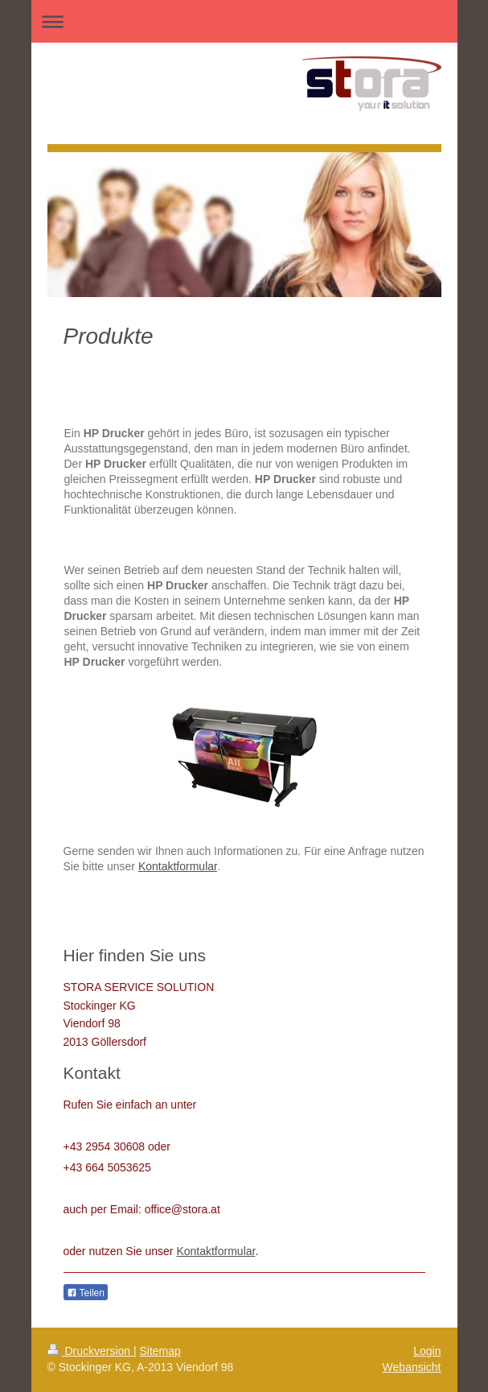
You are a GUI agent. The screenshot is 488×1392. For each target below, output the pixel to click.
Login (427, 1350)
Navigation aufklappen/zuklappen (244, 21)
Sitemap (160, 1350)
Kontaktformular (177, 866)
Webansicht (412, 1367)
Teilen (86, 1293)
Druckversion (90, 1350)
